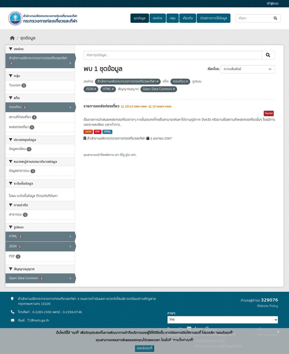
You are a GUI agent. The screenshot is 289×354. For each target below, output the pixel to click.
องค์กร (157, 18)
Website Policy (267, 306)
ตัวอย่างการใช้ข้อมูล (213, 18)
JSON (88, 132)
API (117, 155)
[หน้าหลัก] (12, 38)
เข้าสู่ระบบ (273, 3)
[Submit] (276, 18)
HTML (107, 132)
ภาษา (171, 313)
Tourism (269, 113)
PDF (97, 132)
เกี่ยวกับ (188, 18)
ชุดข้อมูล (139, 18)
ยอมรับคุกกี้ (144, 348)
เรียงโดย (213, 69)
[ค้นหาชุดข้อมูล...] (258, 18)
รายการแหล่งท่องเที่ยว (102, 106)
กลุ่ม (172, 18)
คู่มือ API (130, 155)
